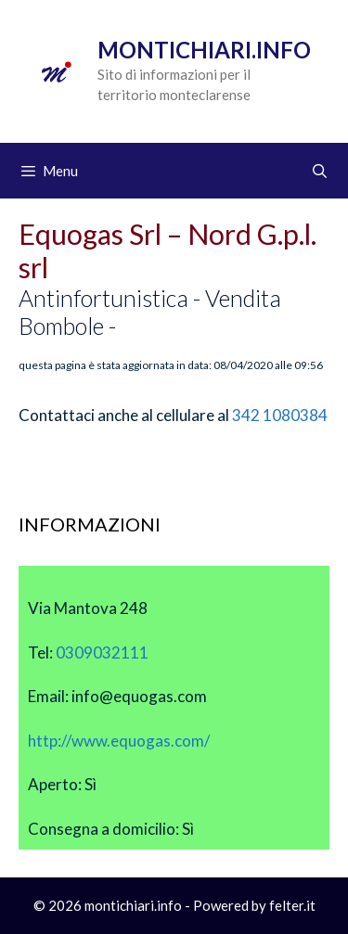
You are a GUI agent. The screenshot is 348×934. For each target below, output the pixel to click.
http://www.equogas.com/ (119, 740)
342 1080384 (280, 415)
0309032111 (102, 652)
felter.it (292, 905)
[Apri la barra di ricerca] (319, 170)
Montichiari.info (204, 49)
